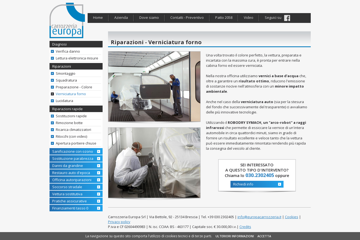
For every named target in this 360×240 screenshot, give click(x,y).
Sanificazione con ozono (72, 151)
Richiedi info (243, 184)
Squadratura (66, 80)
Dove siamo (149, 17)
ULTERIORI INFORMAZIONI (235, 236)
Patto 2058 (223, 17)
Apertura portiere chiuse (76, 143)
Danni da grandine (67, 165)
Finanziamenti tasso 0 (70, 208)
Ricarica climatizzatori (73, 129)
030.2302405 (259, 175)
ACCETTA (264, 236)
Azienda (121, 17)
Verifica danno (68, 51)
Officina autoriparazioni (71, 179)
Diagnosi (59, 44)
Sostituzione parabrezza (72, 158)
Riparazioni (61, 66)
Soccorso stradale (67, 186)
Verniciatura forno (71, 93)
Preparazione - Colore (74, 87)
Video (248, 17)
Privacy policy (119, 221)
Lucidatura (64, 100)
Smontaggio (65, 73)
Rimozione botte (69, 122)
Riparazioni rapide (67, 108)
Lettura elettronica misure (77, 58)
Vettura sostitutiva (67, 193)
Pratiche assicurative (69, 201)
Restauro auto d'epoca (71, 172)
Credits (245, 226)
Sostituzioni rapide (71, 115)
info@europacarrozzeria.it (259, 216)
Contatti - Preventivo (187, 17)
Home (98, 17)
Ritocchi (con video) (71, 136)
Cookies (291, 216)
